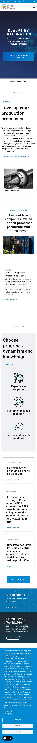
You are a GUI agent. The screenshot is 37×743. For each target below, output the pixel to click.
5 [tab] (28, 197)
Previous (14, 326)
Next (23, 326)
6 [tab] (9, 199)
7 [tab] (14, 199)
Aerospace (11, 190)
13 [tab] (23, 201)
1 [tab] (14, 93)
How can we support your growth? (14, 156)
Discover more (11, 480)
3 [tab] (20, 93)
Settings (18, 720)
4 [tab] (23, 93)
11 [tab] (14, 201)
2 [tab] (17, 93)
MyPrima (5, 1)
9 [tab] (23, 199)
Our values (7, 364)
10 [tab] (28, 199)
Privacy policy (8, 711)
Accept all (18, 732)
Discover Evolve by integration (18, 56)
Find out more (13, 607)
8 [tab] (18, 199)
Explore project (9, 299)
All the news (18, 579)
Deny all (18, 726)
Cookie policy (8, 714)
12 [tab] (18, 201)
